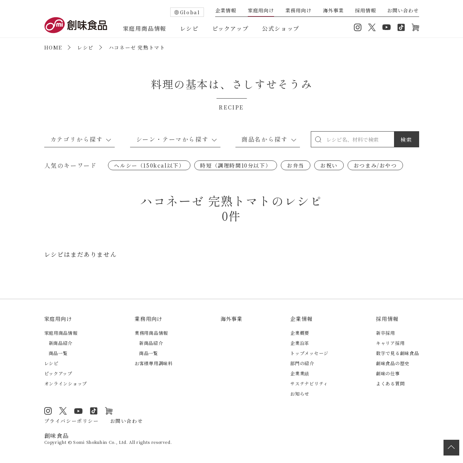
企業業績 (299, 373)
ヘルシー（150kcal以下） (149, 165)
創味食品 (75, 25)
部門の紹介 (302, 363)
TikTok (401, 27)
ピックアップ (230, 28)
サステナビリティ (309, 383)
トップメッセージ (309, 353)
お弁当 (295, 165)
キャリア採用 (390, 343)
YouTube (386, 27)
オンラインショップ (415, 27)
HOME (53, 47)
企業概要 (299, 333)
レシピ (189, 28)
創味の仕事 (388, 373)
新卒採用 (385, 333)
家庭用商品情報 (144, 28)
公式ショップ (281, 28)
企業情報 (225, 11)
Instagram (357, 27)
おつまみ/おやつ (375, 165)
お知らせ (299, 393)
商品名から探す (264, 139)
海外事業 (333, 11)
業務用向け (298, 11)
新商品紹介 (61, 343)
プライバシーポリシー (71, 420)
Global (190, 12)
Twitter (372, 27)
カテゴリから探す (76, 139)
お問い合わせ (403, 11)
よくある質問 (390, 383)
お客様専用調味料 (154, 363)
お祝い (329, 165)
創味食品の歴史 (392, 363)
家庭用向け (261, 11)
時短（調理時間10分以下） (235, 165)
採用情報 (365, 11)
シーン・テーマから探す (172, 139)
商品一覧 (58, 353)
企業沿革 (299, 343)
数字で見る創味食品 (397, 353)
